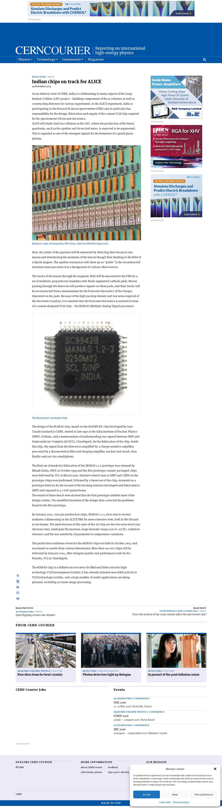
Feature (57, 673)
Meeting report (109, 673)
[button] (215, 769)
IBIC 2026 (120, 731)
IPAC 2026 (120, 704)
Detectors (39, 79)
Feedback (113, 769)
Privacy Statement (181, 802)
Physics (24, 68)
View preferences (203, 794)
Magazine (96, 68)
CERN (18, 796)
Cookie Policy (165, 802)
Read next (199, 610)
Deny (175, 794)
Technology (46, 68)
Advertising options (91, 774)
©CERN (20, 769)
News (51, 79)
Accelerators (25, 614)
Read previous (25, 610)
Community (71, 68)
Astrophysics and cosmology (179, 613)
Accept (146, 794)
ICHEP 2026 (121, 718)
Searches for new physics (33, 673)
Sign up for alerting (118, 774)
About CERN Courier (91, 769)
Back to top (111, 805)
